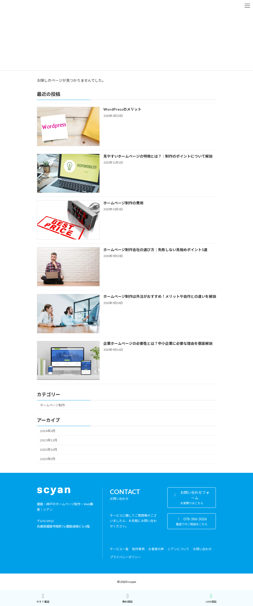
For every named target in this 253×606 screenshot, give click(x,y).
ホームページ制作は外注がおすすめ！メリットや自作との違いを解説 (159, 296)
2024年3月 (47, 431)
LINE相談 (211, 598)
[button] (191, 497)
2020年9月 (47, 459)
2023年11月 (48, 440)
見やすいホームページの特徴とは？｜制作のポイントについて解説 (157, 156)
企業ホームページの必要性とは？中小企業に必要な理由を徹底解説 (157, 343)
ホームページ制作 (52, 405)
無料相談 (127, 598)
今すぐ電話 (42, 598)
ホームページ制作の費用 (123, 203)
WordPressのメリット (122, 109)
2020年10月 (48, 450)
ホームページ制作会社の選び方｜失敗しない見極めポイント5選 (155, 249)
